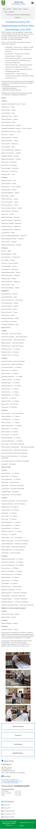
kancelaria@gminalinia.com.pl (13, 781)
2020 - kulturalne (9, 12)
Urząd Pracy (18, 735)
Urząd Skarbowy (18, 744)
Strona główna (7, 9)
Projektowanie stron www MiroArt (27, 824)
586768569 (15, 783)
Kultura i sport (17, 9)
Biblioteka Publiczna (18, 753)
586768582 (7, 783)
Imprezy (25, 9)
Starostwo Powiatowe (18, 726)
